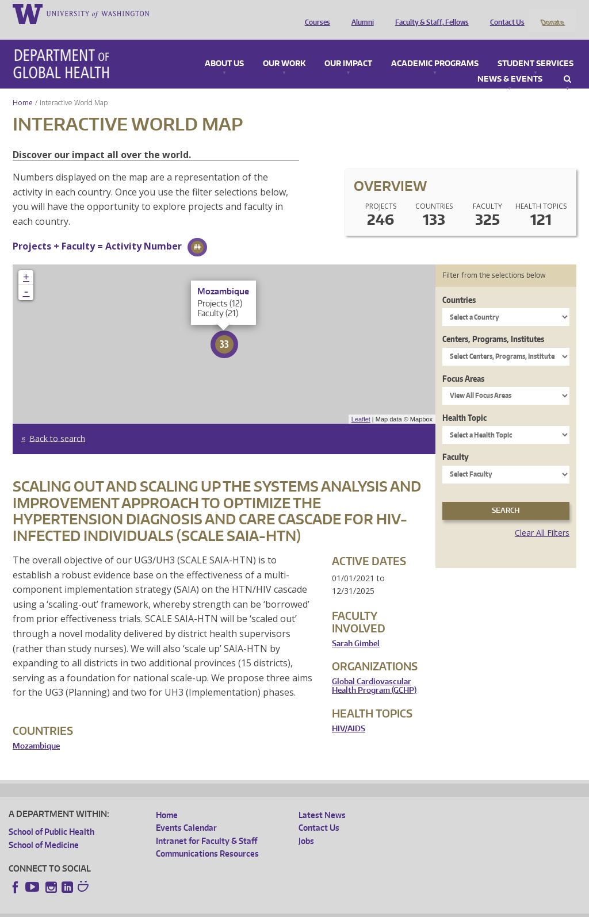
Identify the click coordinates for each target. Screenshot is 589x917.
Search (567, 64)
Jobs (306, 825)
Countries (459, 284)
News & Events (509, 64)
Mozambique (36, 730)
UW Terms (208, 907)
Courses (314, 13)
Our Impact (348, 48)
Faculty (455, 442)
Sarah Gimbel (356, 628)
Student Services (535, 48)
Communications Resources (207, 838)
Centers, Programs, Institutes (493, 324)
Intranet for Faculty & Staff (206, 825)
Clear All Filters (542, 517)
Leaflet (360, 403)
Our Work (284, 48)
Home (23, 87)
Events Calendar (186, 813)
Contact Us (504, 13)
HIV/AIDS (348, 713)
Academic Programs (435, 48)
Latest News (322, 800)
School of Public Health (51, 817)
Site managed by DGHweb (276, 907)
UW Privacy (161, 907)
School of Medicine (44, 829)
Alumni (360, 13)
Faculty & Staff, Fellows (429, 13)
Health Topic (464, 402)
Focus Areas (463, 363)
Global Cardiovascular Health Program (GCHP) (374, 671)
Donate (552, 13)
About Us (224, 48)
